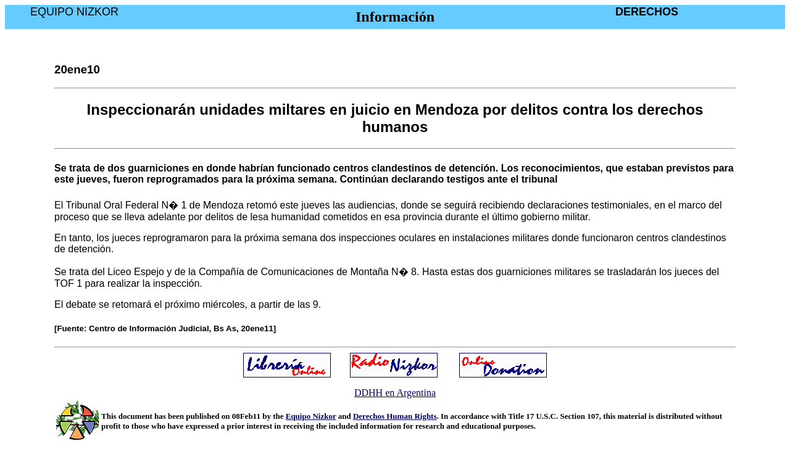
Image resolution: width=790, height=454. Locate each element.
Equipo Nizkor (311, 416)
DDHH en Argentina (395, 392)
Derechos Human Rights (395, 416)
